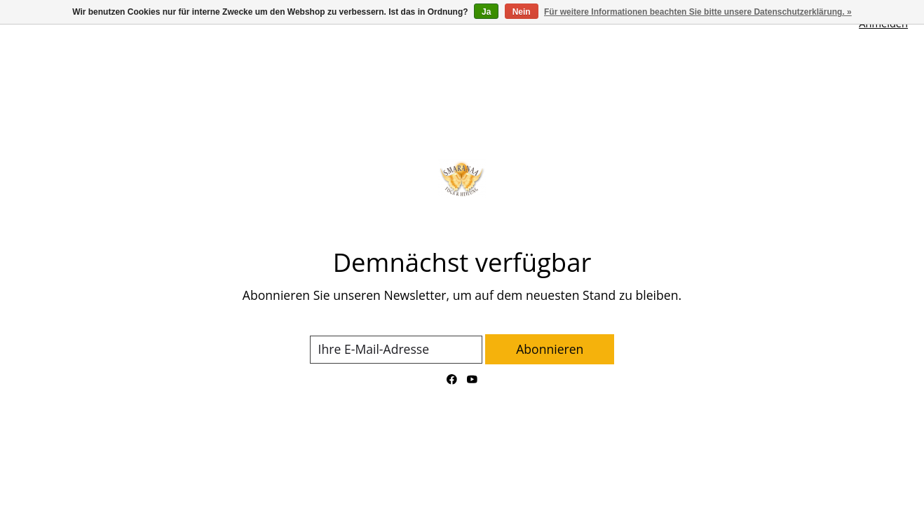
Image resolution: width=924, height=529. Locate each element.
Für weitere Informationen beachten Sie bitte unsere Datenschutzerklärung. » (698, 12)
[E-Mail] (396, 350)
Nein (521, 12)
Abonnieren (549, 349)
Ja (486, 12)
